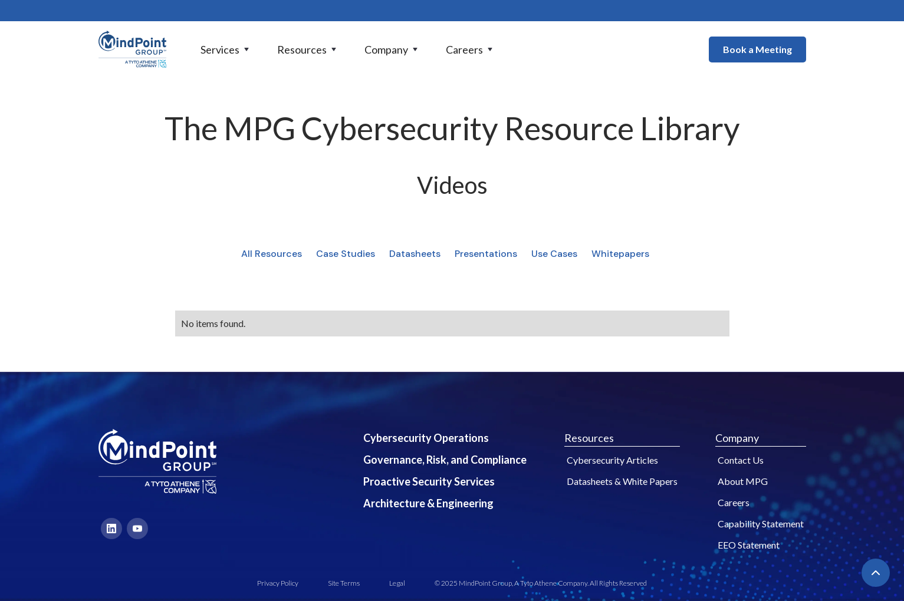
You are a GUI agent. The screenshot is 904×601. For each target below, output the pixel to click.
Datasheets (415, 253)
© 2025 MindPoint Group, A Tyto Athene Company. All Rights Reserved (541, 583)
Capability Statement (761, 523)
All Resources (271, 253)
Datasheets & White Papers (622, 481)
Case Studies (345, 253)
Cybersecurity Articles (612, 459)
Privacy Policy (277, 583)
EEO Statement (749, 544)
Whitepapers (620, 253)
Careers (734, 502)
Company (737, 437)
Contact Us (741, 459)
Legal (397, 583)
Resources (589, 437)
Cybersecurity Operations (426, 437)
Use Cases (554, 253)
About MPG (743, 481)
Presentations (486, 253)
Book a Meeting (757, 49)
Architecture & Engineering (428, 503)
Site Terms (344, 583)
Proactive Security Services (429, 481)
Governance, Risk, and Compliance (445, 459)
